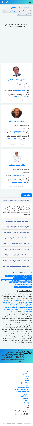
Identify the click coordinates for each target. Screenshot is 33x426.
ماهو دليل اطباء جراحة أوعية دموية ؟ (16, 221)
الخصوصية (19, 423)
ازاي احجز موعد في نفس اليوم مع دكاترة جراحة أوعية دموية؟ (16, 200)
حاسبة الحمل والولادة (22, 391)
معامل (27, 380)
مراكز (27, 376)
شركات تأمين (25, 382)
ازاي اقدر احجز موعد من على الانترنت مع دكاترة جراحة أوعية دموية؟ (16, 232)
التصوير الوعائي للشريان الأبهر (13, 276)
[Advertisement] (16, 46)
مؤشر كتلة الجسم (23, 387)
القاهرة (26, 96)
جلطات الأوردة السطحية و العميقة (22, 278)
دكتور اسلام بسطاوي (16, 79)
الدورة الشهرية (24, 396)
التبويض (26, 394)
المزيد (27, 92)
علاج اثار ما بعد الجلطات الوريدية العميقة (20, 282)
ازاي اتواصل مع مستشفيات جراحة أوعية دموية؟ (16, 266)
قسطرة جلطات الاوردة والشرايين (22, 287)
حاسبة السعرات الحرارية (22, 389)
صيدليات (26, 378)
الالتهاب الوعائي (27, 276)
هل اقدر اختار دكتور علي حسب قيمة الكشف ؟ (16, 260)
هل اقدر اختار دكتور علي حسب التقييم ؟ (16, 249)
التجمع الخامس (17, 96)
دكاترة (27, 371)
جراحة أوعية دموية (18, 90)
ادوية (27, 385)
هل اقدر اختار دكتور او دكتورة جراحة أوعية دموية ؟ (16, 238)
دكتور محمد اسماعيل (16, 165)
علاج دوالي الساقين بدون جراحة (23, 284)
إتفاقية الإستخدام (10, 423)
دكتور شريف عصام (16, 121)
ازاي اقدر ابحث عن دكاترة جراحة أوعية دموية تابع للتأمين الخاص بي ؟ (16, 226)
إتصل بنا (26, 402)
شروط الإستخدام (24, 398)
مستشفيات (25, 374)
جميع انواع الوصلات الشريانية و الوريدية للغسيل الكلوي (16, 280)
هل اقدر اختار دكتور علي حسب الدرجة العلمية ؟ (16, 255)
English (2, 423)
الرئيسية (26, 369)
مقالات (27, 400)
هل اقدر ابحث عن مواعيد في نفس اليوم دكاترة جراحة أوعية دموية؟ (16, 243)
